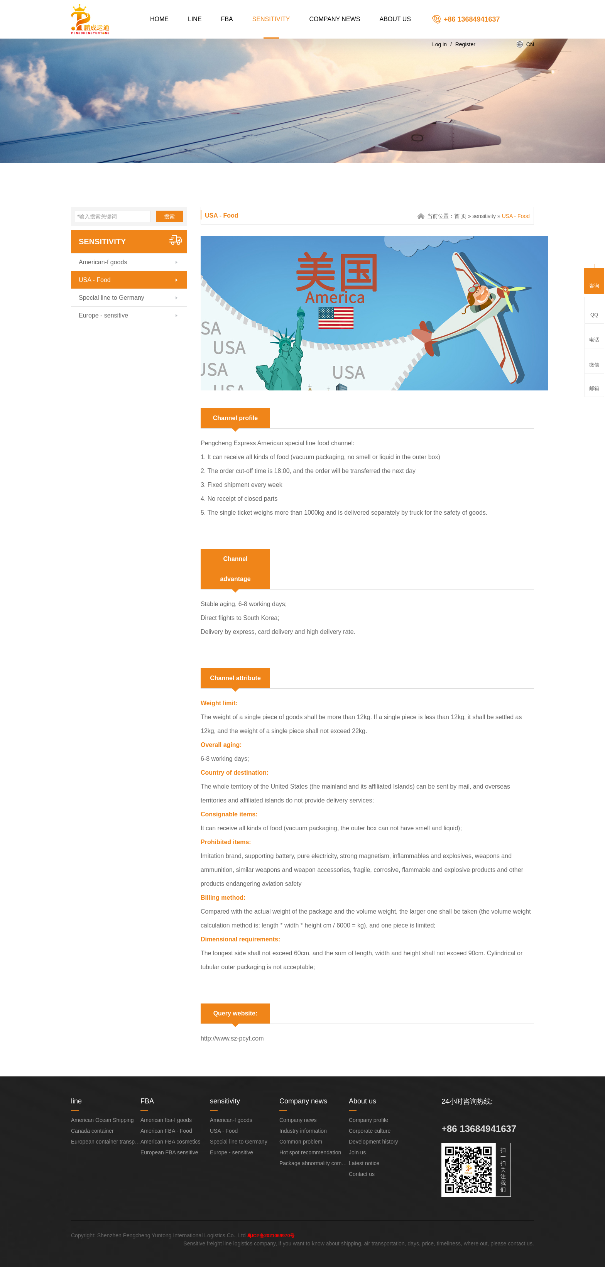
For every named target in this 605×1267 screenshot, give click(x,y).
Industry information (303, 1131)
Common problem (300, 1142)
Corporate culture (369, 1131)
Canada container (92, 1131)
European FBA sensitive (169, 1152)
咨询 (594, 280)
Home (159, 19)
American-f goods (103, 262)
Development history (373, 1142)
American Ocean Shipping (102, 1120)
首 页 (460, 216)
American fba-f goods (166, 1120)
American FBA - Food (166, 1131)
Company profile (368, 1120)
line (195, 19)
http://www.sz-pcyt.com (232, 1038)
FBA (227, 19)
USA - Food (95, 280)
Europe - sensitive (103, 315)
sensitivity (271, 19)
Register (465, 44)
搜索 (169, 216)
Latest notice (364, 1163)
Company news (334, 19)
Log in (439, 44)
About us (395, 19)
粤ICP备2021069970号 (271, 1235)
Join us (357, 1152)
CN (530, 44)
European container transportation (112, 1142)
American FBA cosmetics (170, 1142)
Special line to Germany (111, 297)
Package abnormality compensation (322, 1163)
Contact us (362, 1174)
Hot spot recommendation (310, 1152)
